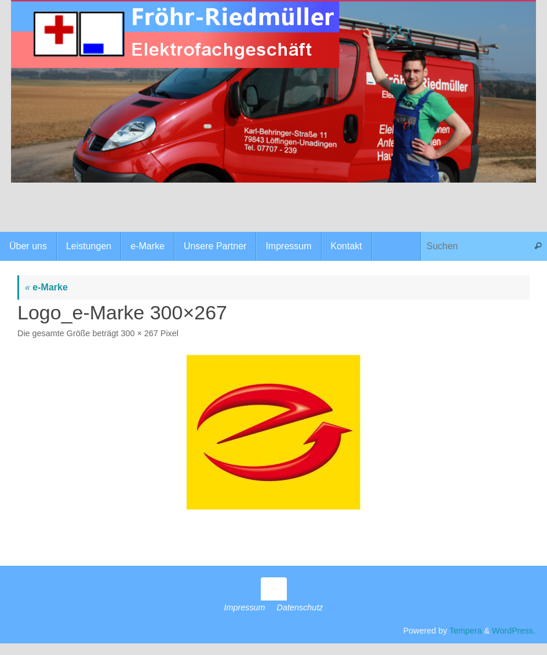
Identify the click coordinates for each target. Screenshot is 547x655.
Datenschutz (300, 607)
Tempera (465, 630)
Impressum (244, 607)
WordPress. (513, 630)
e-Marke (46, 287)
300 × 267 (139, 333)
